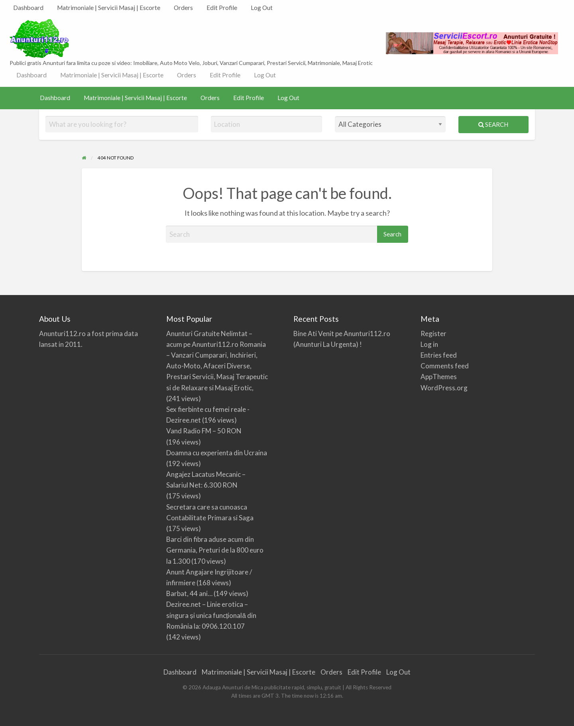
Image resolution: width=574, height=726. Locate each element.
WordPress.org (444, 388)
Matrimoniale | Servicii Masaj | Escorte (108, 7)
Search (493, 124)
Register (433, 333)
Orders (183, 7)
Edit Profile (221, 7)
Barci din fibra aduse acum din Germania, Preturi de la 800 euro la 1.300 (214, 550)
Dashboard (28, 7)
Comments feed (445, 366)
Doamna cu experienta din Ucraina (216, 453)
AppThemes (439, 376)
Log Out (262, 7)
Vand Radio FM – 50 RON (204, 431)
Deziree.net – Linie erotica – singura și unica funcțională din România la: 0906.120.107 (211, 615)
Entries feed (439, 355)
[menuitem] (28, 8)
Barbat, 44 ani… (189, 593)
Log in (429, 344)
